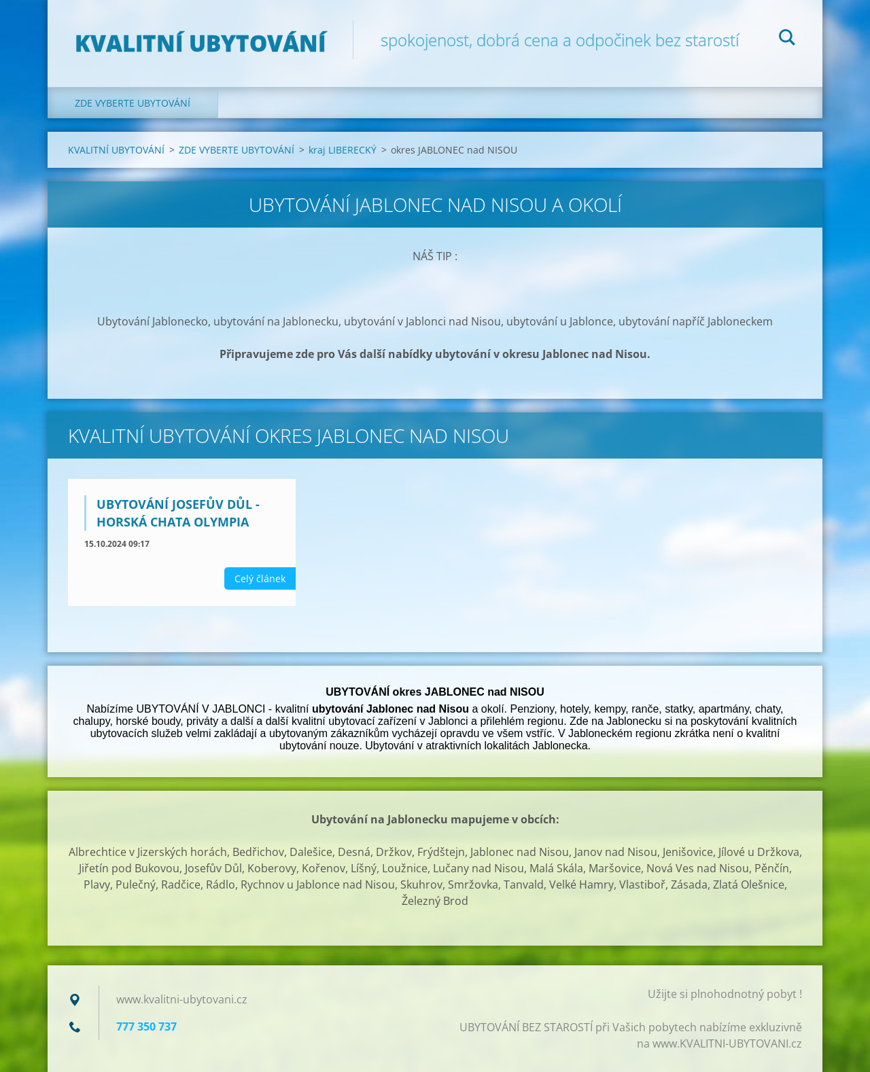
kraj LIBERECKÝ (343, 149)
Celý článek (259, 578)
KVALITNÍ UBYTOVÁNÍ (116, 149)
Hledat (787, 39)
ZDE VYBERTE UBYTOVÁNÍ (132, 102)
